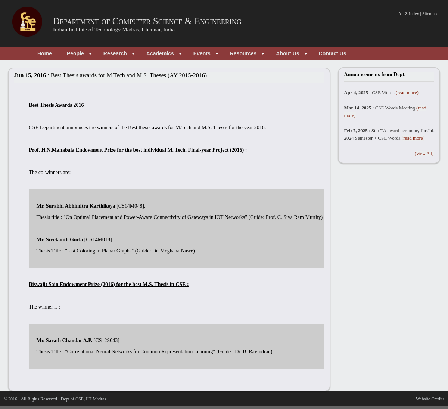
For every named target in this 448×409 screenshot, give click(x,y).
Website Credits (430, 399)
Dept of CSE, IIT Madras (83, 399)
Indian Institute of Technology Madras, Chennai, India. (114, 29)
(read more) (407, 92)
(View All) (424, 153)
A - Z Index (408, 13)
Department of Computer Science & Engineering (147, 21)
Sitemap (429, 13)
